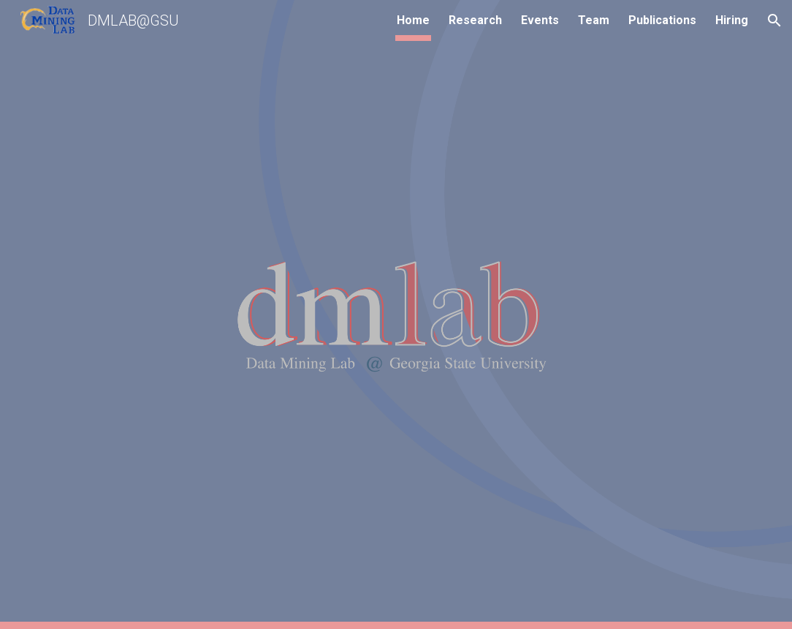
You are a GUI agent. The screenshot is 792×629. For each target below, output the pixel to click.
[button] (774, 20)
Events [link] (540, 20)
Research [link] (475, 20)
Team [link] (593, 20)
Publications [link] (662, 20)
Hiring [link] (731, 20)
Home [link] (413, 20)
